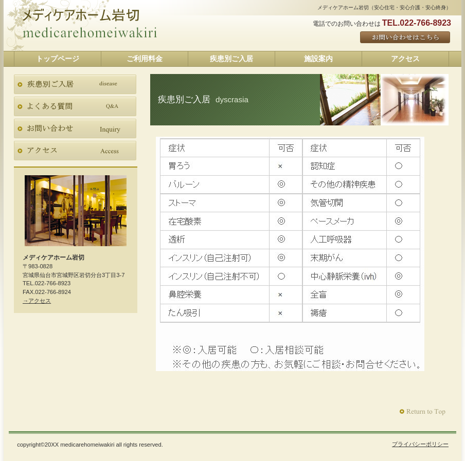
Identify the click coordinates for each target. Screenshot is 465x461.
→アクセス (37, 301)
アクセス (75, 150)
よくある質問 (75, 106)
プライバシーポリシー (420, 444)
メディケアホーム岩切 (90, 33)
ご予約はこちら (405, 37)
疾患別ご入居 (75, 84)
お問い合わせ (75, 128)
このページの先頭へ (424, 412)
